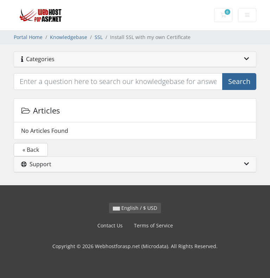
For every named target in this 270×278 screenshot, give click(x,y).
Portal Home (28, 37)
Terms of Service (153, 225)
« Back (30, 150)
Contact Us (110, 225)
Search (239, 81)
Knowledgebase (68, 37)
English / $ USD (135, 208)
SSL (99, 37)
